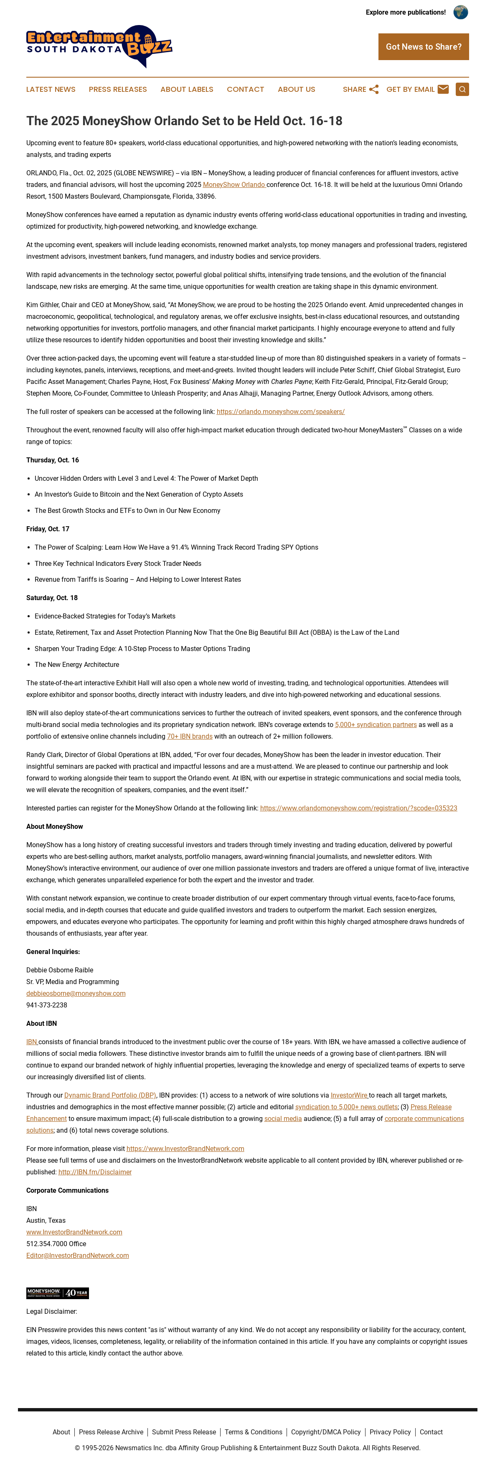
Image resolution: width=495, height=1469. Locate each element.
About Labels (186, 89)
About (61, 1432)
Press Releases (118, 89)
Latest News (51, 89)
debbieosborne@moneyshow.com (76, 993)
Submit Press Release (184, 1432)
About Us (296, 89)
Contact (245, 89)
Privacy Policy (390, 1432)
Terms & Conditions (253, 1432)
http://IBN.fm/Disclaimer (95, 1172)
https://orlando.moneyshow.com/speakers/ (281, 412)
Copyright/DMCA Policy (326, 1432)
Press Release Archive (111, 1432)
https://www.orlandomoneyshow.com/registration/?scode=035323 (358, 808)
